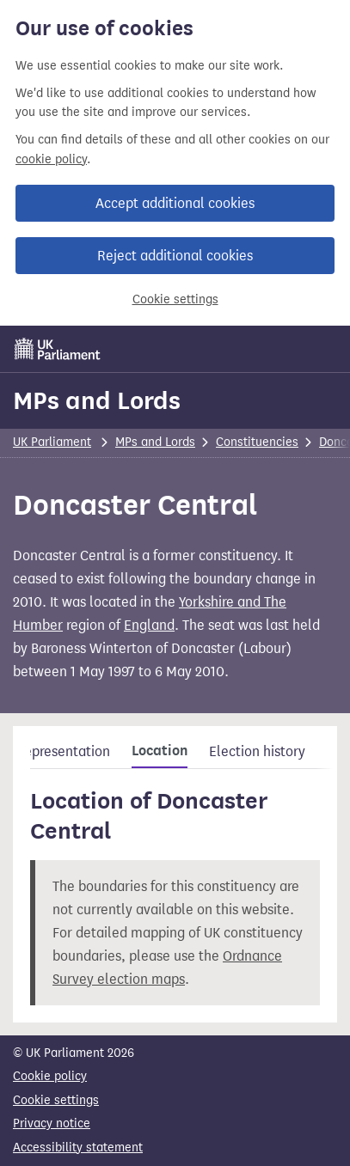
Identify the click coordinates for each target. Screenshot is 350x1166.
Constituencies (257, 442)
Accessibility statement (78, 1147)
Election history (257, 751)
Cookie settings (175, 299)
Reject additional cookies (175, 255)
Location (159, 751)
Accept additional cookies (175, 203)
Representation (62, 751)
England (149, 625)
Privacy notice (51, 1123)
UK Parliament (52, 442)
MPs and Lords (97, 400)
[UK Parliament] (57, 349)
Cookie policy (50, 1076)
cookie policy (51, 159)
